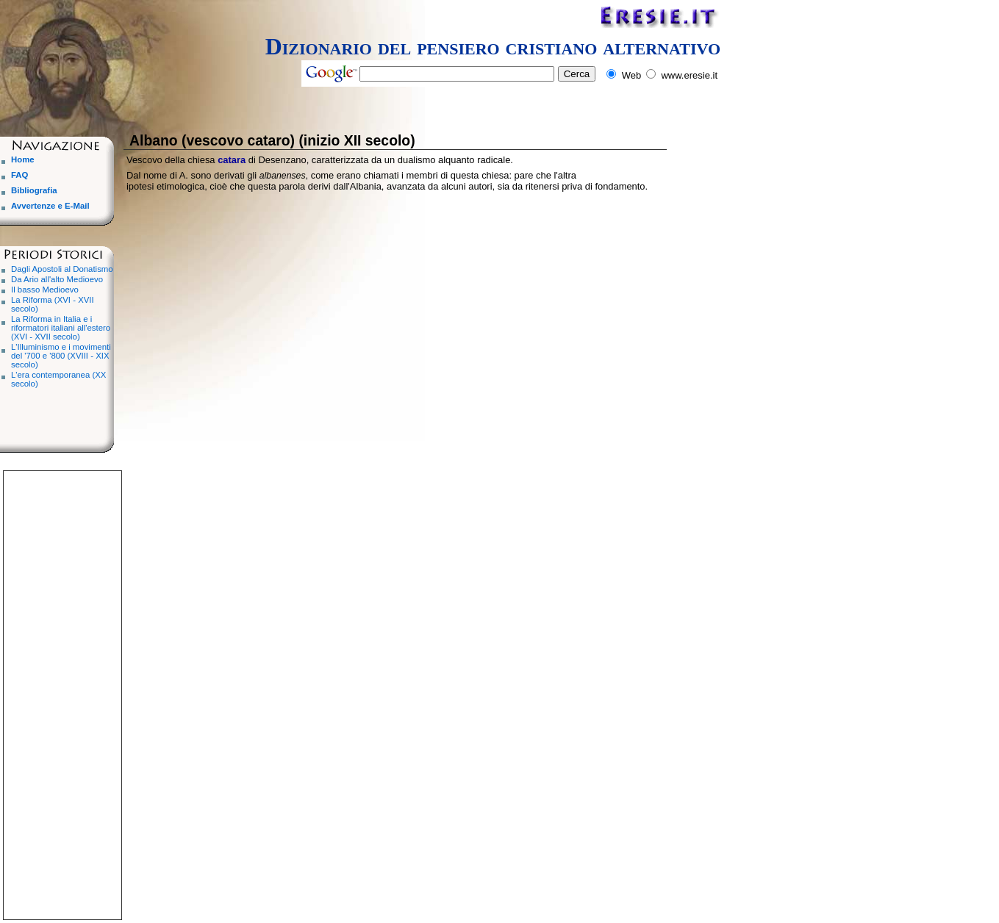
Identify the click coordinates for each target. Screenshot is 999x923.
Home (23, 159)
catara (232, 159)
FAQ (19, 174)
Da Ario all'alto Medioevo (57, 279)
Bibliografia (34, 190)
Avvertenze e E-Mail (50, 205)
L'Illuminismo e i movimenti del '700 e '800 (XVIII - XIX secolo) (61, 355)
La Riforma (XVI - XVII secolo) (52, 304)
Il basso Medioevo (45, 289)
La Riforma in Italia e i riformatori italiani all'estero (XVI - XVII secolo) (60, 328)
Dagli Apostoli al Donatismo (62, 269)
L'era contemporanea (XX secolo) (58, 379)
